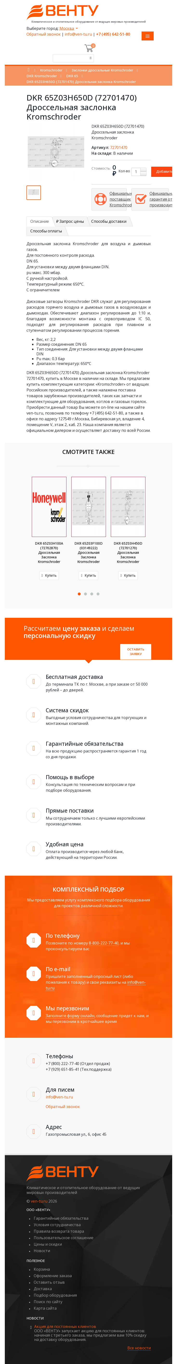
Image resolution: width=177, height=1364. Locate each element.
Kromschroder (51, 70)
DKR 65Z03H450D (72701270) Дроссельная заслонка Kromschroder (128, 552)
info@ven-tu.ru (78, 34)
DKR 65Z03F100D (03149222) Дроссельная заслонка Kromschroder (88, 552)
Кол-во (124, 171)
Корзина (42, 1269)
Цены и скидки (48, 1244)
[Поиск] (90, 58)
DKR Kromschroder (41, 76)
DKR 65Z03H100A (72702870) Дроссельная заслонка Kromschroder (49, 552)
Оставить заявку (135, 651)
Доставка (43, 1288)
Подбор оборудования (55, 1295)
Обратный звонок (43, 34)
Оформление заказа (53, 1275)
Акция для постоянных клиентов (65, 1326)
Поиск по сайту (48, 1301)
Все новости (139, 1348)
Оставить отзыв (49, 1282)
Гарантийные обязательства (61, 1218)
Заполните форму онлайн (70, 1015)
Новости (42, 1250)
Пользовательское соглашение (63, 1237)
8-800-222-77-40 (103, 943)
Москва (67, 28)
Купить (48, 575)
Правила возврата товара (59, 1231)
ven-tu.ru (39, 1201)
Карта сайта (45, 1308)
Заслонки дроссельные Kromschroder (102, 70)
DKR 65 (72, 76)
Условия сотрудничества (57, 1224)
